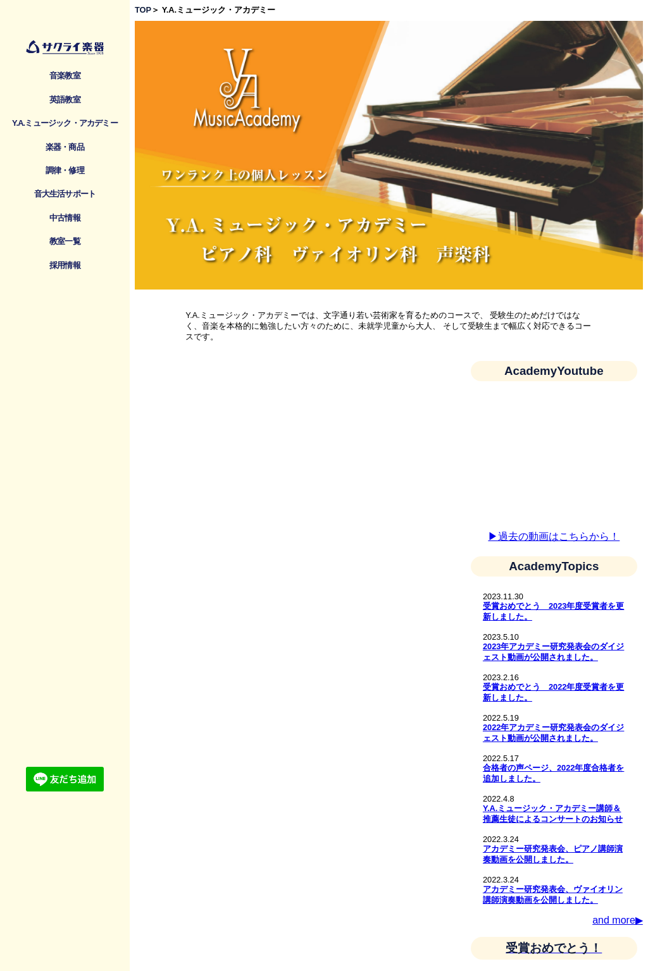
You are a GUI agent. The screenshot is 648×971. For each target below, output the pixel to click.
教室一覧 (64, 241)
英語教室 (64, 99)
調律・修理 (65, 170)
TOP (143, 10)
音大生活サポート (65, 193)
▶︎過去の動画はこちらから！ (554, 536)
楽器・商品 (65, 147)
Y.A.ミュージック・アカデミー (65, 123)
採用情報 (64, 265)
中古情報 (64, 218)
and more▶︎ (617, 920)
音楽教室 (64, 75)
